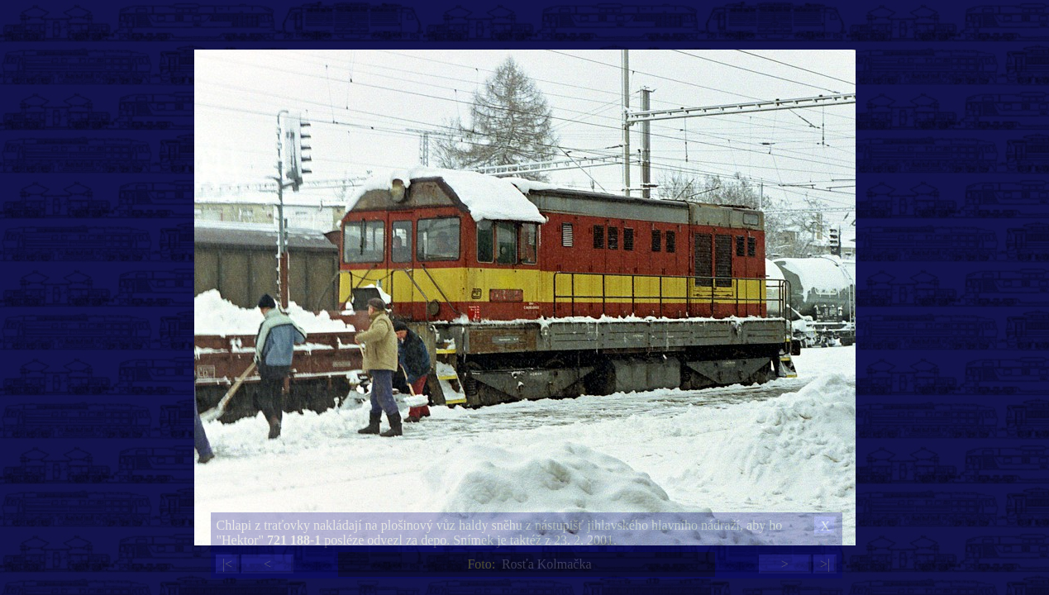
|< (227, 564)
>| (825, 564)
